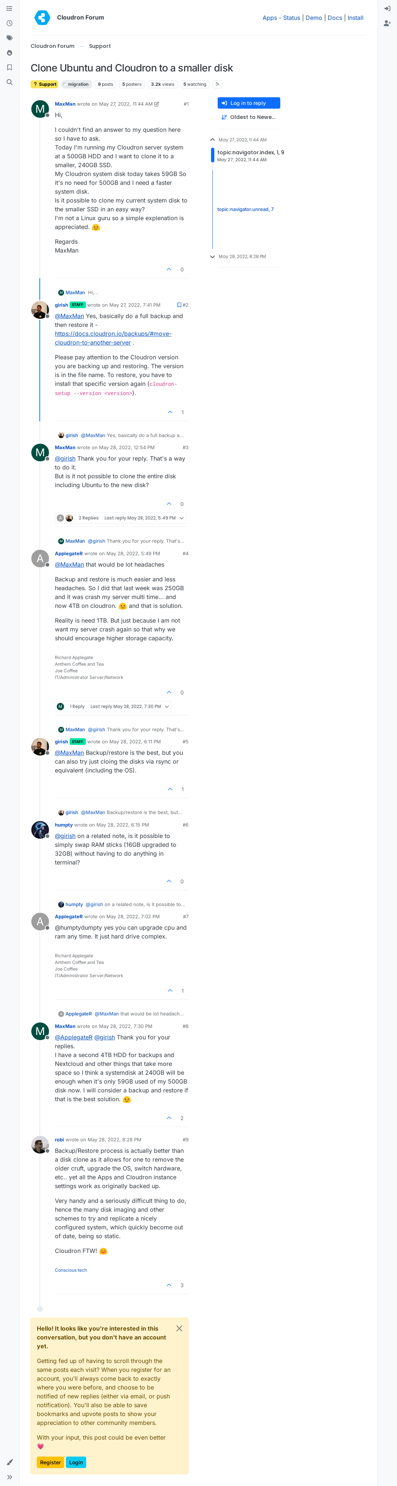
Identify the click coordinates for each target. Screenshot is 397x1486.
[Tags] (9, 38)
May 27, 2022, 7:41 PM (135, 305)
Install (355, 17)
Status (291, 17)
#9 (186, 1139)
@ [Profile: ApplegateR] (73, 1037)
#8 (186, 1026)
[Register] (387, 23)
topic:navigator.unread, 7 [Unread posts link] (245, 209)
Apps (270, 17)
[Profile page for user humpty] (40, 830)
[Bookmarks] (9, 68)
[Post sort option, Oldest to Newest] (249, 117)
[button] (9, 1462)
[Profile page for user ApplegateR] (40, 558)
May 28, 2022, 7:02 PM (133, 916)
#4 (186, 553)
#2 (186, 305)
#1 (186, 104)
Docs (335, 17)
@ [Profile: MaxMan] (69, 316)
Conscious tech (71, 1270)
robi (59, 1139)
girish (61, 305)
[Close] (179, 1328)
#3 (186, 447)
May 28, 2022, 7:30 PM (125, 1026)
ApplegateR (69, 553)
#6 (186, 825)
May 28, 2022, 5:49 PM (133, 553)
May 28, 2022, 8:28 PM (114, 1139)
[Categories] (9, 9)
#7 (186, 916)
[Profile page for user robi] (40, 1145)
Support (44, 84)
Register (50, 1462)
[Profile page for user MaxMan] (40, 109)
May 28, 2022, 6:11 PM (135, 741)
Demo (314, 17)
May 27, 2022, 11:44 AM (126, 104)
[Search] (9, 82)
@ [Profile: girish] (65, 458)
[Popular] (9, 53)
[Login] (387, 9)
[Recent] (9, 23)
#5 (186, 741)
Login (76, 1462)
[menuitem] (387, 9)
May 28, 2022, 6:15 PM (122, 825)
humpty (64, 825)
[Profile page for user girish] (40, 310)
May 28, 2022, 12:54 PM (127, 447)
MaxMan (65, 104)
